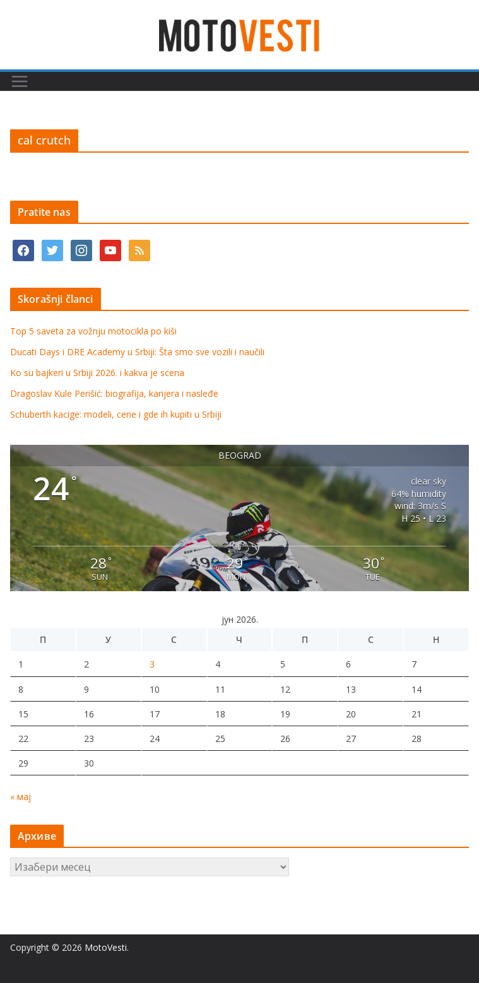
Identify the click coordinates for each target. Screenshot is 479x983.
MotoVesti (106, 947)
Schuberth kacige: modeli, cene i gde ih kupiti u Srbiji (116, 414)
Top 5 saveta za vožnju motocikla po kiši (93, 331)
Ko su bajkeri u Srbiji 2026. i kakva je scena (97, 373)
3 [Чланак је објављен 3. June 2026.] (152, 664)
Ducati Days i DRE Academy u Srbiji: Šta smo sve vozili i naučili (137, 352)
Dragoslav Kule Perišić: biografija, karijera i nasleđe (114, 393)
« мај (20, 797)
